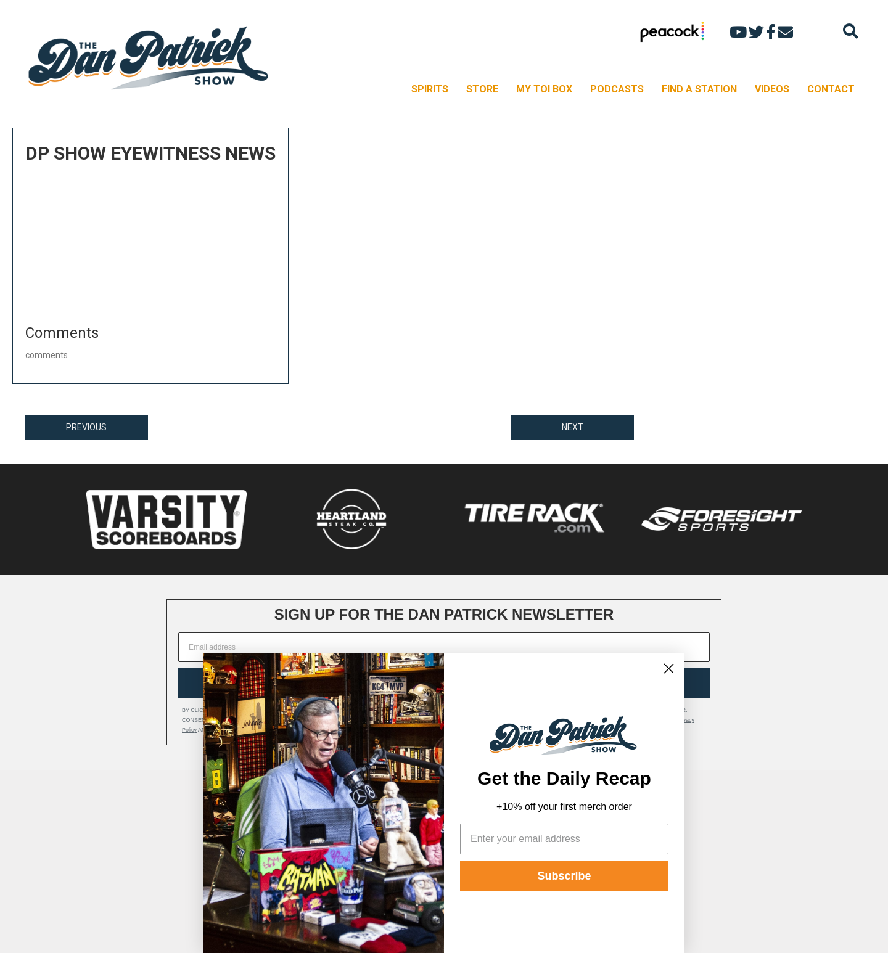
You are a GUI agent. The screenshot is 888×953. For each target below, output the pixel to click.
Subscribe (564, 876)
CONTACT (831, 89)
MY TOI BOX (544, 89)
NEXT (572, 427)
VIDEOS (772, 89)
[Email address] (444, 647)
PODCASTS (617, 89)
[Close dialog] (669, 668)
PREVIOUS (86, 427)
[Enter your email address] (564, 839)
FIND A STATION (699, 89)
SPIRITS (429, 89)
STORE (482, 89)
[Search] (850, 31)
